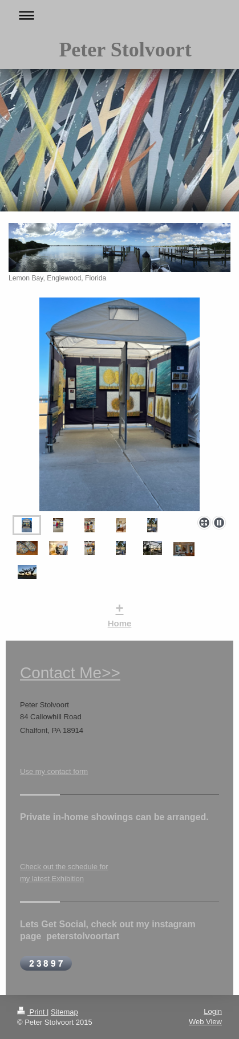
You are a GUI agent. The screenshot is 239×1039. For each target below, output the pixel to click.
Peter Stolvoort (125, 49)
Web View (205, 1021)
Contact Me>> (70, 673)
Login (213, 1011)
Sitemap (64, 1012)
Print (32, 1012)
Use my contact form (54, 771)
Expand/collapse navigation (119, 15)
